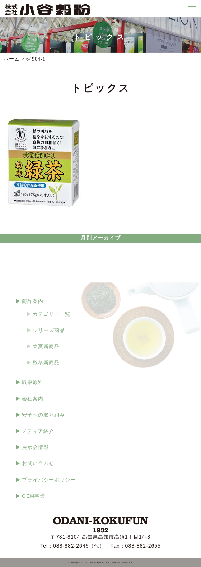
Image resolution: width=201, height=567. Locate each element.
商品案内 (32, 301)
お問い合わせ (38, 463)
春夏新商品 (46, 346)
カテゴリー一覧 (51, 314)
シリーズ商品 (49, 330)
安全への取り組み (43, 415)
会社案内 (32, 399)
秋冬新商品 (46, 362)
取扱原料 (32, 382)
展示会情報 (35, 447)
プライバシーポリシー (49, 480)
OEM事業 (33, 496)
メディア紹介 (38, 431)
